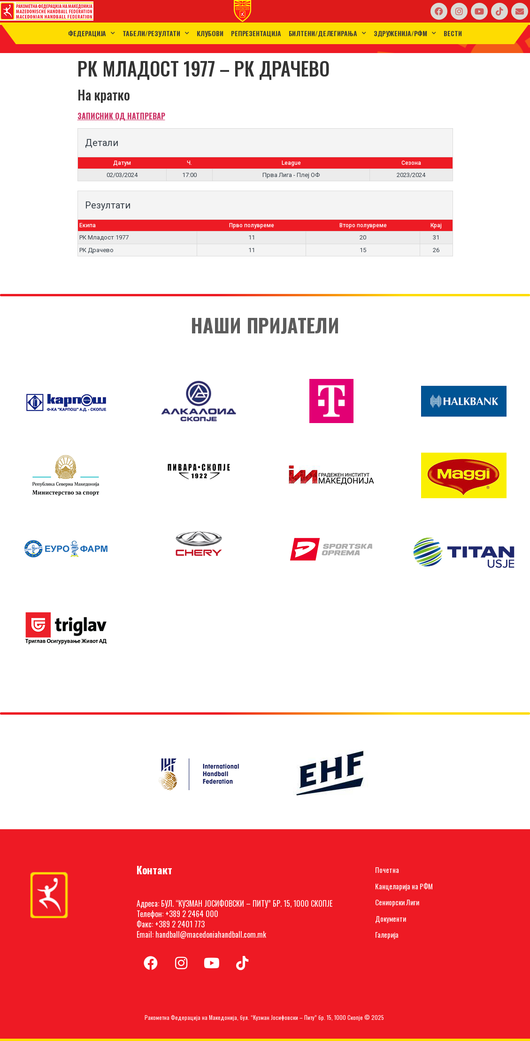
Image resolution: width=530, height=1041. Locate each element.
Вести (453, 33)
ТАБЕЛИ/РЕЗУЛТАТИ (156, 33)
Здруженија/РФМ (405, 33)
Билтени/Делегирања (327, 33)
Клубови (210, 33)
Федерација (91, 33)
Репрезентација (256, 33)
